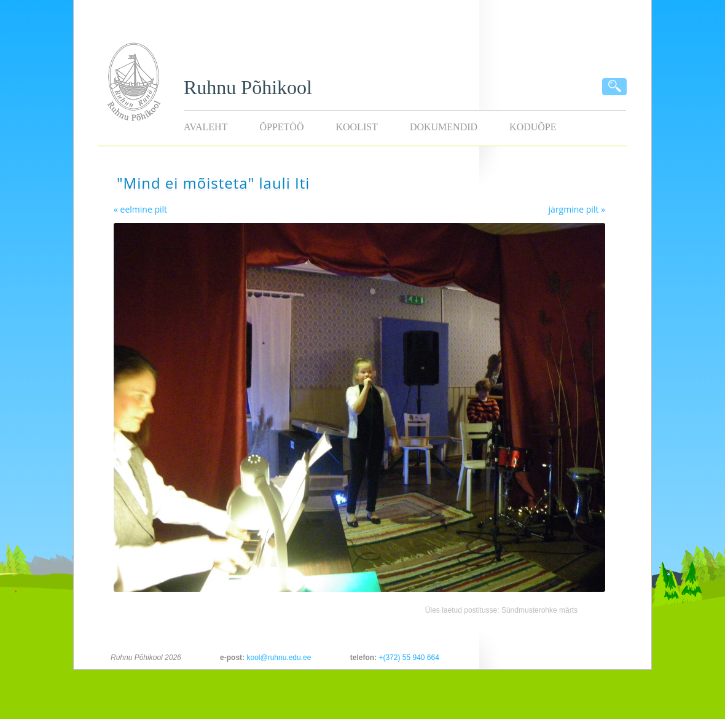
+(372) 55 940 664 (408, 657)
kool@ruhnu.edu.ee (278, 657)
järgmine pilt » (577, 209)
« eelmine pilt (140, 209)
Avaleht (205, 127)
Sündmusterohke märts (539, 610)
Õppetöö (281, 127)
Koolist (356, 127)
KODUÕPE (532, 127)
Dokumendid (443, 127)
